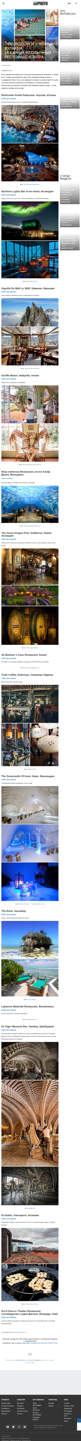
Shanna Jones (32, 769)
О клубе (66, 1403)
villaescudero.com (32, 1019)
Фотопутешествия (7, 1406)
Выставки (20, 1403)
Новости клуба (69, 1406)
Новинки (51, 1403)
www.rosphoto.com (41, 1427)
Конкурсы (20, 1406)
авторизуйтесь (20, 1360)
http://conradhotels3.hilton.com (31, 526)
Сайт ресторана (8, 539)
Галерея (4, 1414)
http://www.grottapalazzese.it (32, 184)
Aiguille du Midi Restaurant (32, 368)
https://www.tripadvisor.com (32, 668)
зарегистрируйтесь (36, 1360)
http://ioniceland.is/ (32, 281)
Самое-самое (6, 1403)
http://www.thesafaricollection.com (32, 464)
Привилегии (68, 1408)
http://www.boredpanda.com (19, 1332)
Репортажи (20, 1408)
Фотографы (68, 1411)
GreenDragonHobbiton (32, 648)
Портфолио (5, 1408)
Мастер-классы (22, 1411)
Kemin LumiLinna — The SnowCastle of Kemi (32, 904)
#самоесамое (6, 65)
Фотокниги (67, 1418)
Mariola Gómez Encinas (32, 1304)
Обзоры (51, 1406)
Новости (20, 1414)
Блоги (66, 1421)
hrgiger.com (32, 1208)
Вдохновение (5, 1411)
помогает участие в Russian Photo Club (39, 1343)
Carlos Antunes (32, 999)
